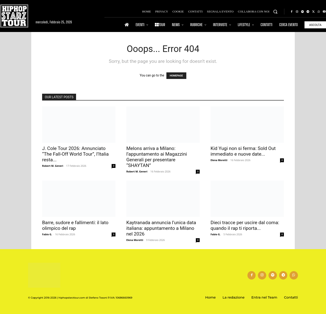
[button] (275, 11)
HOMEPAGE (176, 75)
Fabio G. (47, 234)
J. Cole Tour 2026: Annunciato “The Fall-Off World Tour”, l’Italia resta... (75, 154)
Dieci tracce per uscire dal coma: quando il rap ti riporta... (245, 225)
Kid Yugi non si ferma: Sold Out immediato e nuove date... (243, 151)
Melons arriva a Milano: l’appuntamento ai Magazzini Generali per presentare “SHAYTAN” (156, 157)
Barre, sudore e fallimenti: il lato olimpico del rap (75, 225)
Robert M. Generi (52, 165)
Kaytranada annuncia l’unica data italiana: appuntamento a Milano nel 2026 (161, 228)
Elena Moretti (219, 160)
